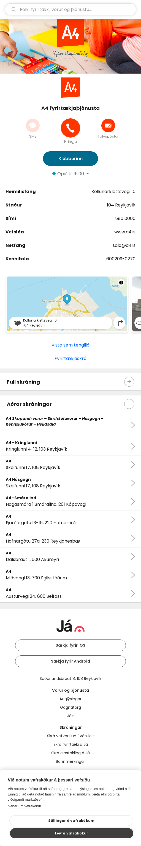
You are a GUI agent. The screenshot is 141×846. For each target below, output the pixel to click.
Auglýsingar (70, 699)
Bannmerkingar (70, 761)
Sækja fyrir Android (70, 661)
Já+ (70, 716)
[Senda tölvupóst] (108, 125)
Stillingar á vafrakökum (71, 820)
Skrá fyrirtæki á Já (70, 744)
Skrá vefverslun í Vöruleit (70, 736)
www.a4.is (124, 232)
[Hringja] (70, 128)
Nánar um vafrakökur (24, 806)
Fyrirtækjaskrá (70, 358)
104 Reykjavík (121, 205)
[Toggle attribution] (121, 282)
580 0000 (125, 218)
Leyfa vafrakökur (71, 833)
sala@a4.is (124, 245)
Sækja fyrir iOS (70, 645)
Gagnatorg (70, 707)
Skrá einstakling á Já (70, 753)
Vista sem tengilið (70, 345)
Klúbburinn (70, 158)
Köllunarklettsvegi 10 (113, 191)
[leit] (70, 9)
